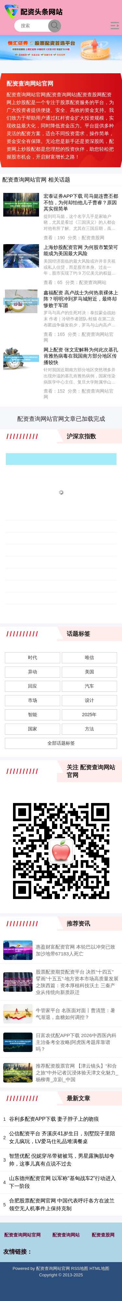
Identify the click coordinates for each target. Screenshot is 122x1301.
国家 (32, 728)
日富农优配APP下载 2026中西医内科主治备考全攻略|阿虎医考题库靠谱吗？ (76, 1042)
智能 (32, 714)
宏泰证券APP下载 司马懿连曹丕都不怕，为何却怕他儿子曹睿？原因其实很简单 (81, 202)
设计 (89, 700)
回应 (32, 686)
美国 (89, 671)
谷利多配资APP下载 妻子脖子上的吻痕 (54, 1119)
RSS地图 (79, 1268)
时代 (32, 657)
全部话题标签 (61, 743)
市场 (32, 700)
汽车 (89, 686)
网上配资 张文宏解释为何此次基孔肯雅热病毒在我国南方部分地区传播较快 (81, 356)
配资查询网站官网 (22, 1234)
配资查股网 (103, 1234)
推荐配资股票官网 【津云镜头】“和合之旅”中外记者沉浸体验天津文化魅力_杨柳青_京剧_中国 (77, 1072)
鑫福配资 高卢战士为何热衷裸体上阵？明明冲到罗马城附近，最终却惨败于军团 (81, 299)
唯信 (89, 657)
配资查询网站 (66, 1234)
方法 (89, 728)
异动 (32, 671)
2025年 (89, 714)
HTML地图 (99, 1268)
